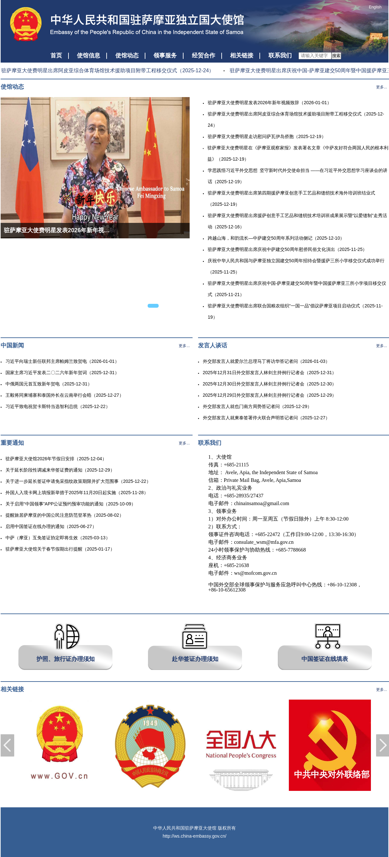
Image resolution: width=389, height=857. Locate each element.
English (375, 7)
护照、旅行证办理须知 (66, 659)
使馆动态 (127, 55)
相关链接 (241, 55)
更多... (381, 87)
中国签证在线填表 (324, 659)
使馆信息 (88, 55)
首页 (56, 55)
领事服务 (165, 55)
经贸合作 (203, 55)
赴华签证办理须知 (195, 659)
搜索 (336, 55)
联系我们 (280, 55)
